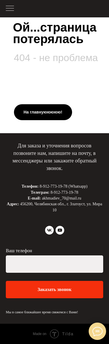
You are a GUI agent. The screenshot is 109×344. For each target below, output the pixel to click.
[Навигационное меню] (10, 9)
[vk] (49, 230)
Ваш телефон (19, 250)
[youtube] (60, 230)
